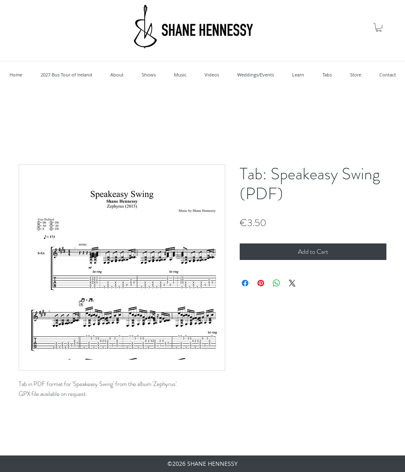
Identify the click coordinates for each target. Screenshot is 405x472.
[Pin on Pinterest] (261, 283)
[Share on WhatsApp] (276, 283)
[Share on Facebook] (245, 283)
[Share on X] (292, 283)
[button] (379, 27)
